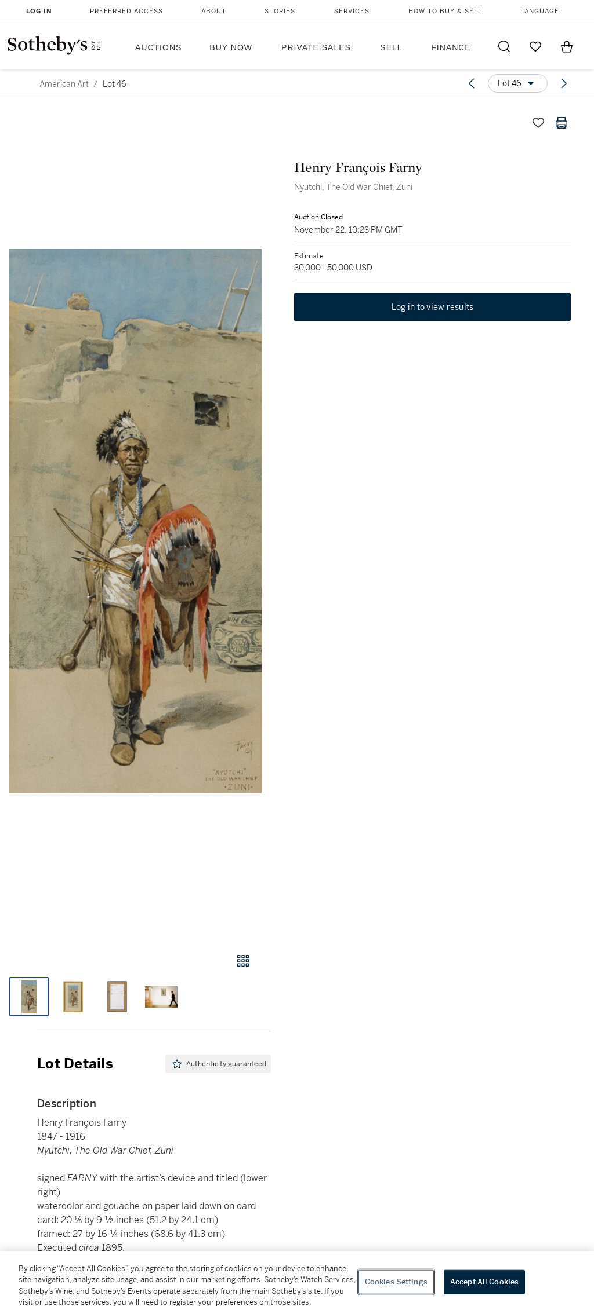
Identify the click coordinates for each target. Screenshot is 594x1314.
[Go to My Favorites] (535, 46)
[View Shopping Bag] (567, 46)
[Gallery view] (243, 960)
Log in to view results (433, 307)
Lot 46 (114, 84)
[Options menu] (518, 83)
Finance (450, 47)
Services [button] (352, 11)
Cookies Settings (396, 1282)
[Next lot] (563, 83)
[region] (297, 1282)
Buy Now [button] (230, 47)
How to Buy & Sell (445, 11)
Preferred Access (126, 11)
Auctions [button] (158, 47)
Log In (39, 11)
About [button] (213, 11)
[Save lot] (538, 123)
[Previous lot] (471, 83)
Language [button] (539, 11)
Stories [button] (280, 11)
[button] (135, 521)
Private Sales (316, 47)
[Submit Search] (504, 46)
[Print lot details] (561, 123)
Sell (391, 47)
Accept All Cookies (484, 1282)
